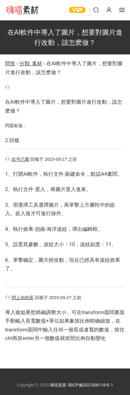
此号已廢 (17, 159)
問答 (10, 64)
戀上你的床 (19, 297)
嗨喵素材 (22, 10)
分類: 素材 (30, 64)
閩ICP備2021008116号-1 (90, 385)
